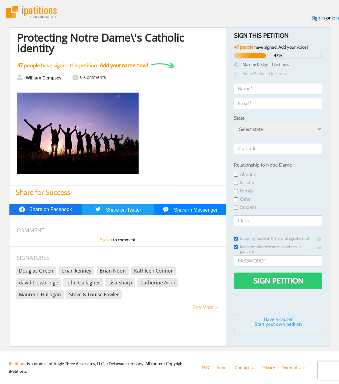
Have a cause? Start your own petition (278, 321)
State (239, 118)
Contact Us (245, 367)
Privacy (268, 367)
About (222, 367)
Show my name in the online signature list (271, 238)
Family (243, 190)
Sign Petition (278, 280)
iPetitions (31, 12)
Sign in (318, 18)
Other (243, 199)
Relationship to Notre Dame (263, 165)
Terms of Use (293, 367)
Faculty (244, 182)
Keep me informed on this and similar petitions (268, 249)
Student (245, 207)
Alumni (244, 174)
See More (203, 307)
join (335, 18)
